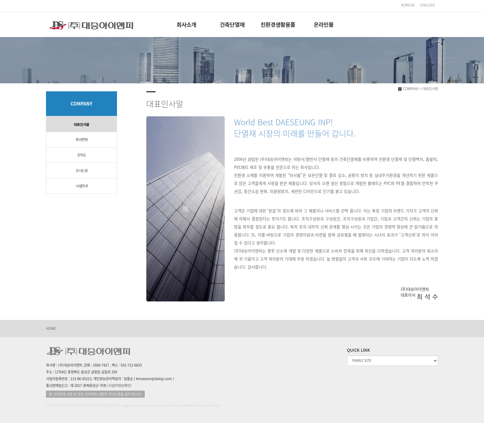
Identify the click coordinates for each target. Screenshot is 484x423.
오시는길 (81, 170)
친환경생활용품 (278, 24)
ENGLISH (427, 5)
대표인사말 (81, 124)
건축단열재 (232, 24)
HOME (51, 328)
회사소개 (186, 24)
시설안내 (81, 186)
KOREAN (408, 5)
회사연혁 (81, 139)
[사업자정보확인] (119, 385)
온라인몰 (323, 24)
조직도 (81, 155)
